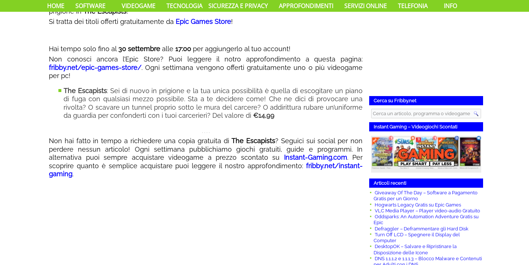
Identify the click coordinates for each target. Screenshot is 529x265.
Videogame (138, 6)
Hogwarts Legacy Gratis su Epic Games (418, 205)
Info (450, 6)
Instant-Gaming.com (315, 157)
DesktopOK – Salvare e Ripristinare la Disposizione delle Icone (415, 249)
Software (90, 6)
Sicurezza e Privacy (238, 6)
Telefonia (413, 6)
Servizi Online (365, 6)
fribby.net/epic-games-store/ (95, 67)
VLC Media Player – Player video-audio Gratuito (427, 210)
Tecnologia (184, 6)
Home (55, 6)
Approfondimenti (306, 6)
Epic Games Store (203, 21)
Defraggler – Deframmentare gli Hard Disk (421, 229)
